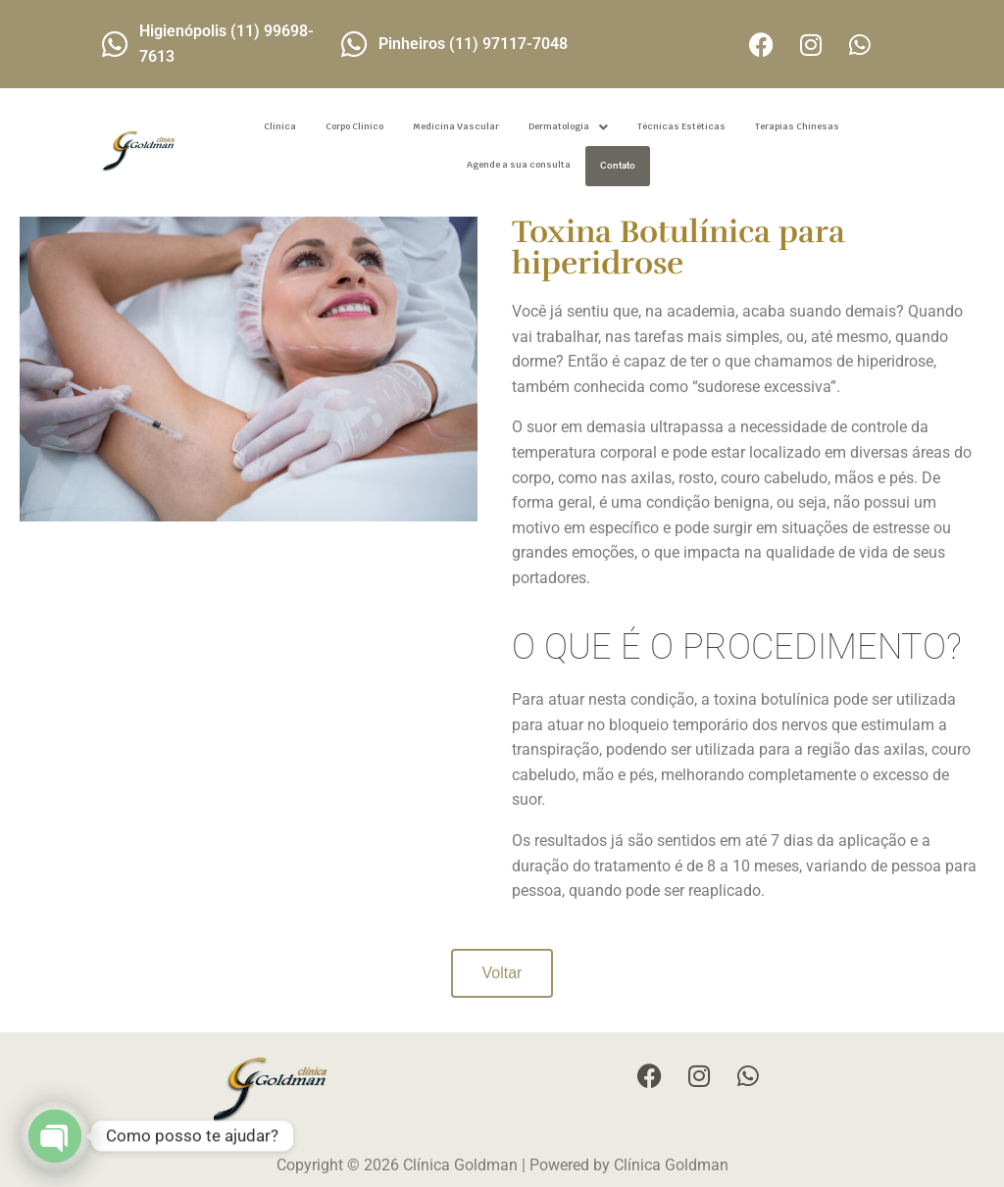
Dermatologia (568, 127)
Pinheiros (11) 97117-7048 (473, 43)
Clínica (280, 126)
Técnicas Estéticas (681, 126)
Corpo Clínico (354, 126)
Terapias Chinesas (797, 126)
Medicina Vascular (456, 126)
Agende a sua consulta (519, 165)
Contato (617, 165)
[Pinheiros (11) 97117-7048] (354, 44)
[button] (568, 127)
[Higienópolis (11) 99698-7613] (114, 44)
